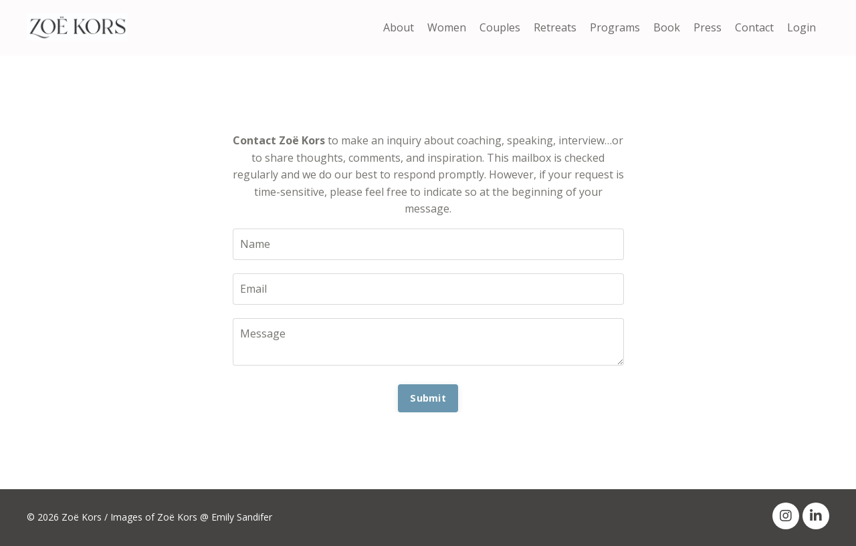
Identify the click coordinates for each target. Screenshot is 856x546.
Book (666, 27)
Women (446, 27)
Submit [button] (428, 398)
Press (707, 27)
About (398, 27)
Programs (615, 27)
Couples (499, 27)
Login (801, 27)
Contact (754, 27)
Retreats (555, 27)
